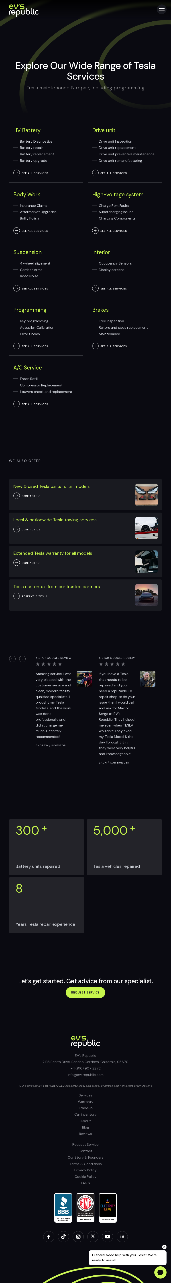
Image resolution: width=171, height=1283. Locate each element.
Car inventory (85, 1114)
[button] (12, 658)
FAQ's (85, 1183)
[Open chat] (160, 1272)
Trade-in (86, 1108)
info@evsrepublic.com (86, 1074)
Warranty (85, 1101)
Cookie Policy (85, 1176)
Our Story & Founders (86, 1157)
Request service (85, 992)
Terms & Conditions (85, 1164)
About (85, 1121)
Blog (85, 1127)
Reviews (85, 1133)
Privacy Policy (85, 1170)
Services (85, 1095)
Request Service (85, 1144)
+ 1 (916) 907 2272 (86, 1068)
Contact (85, 1151)
